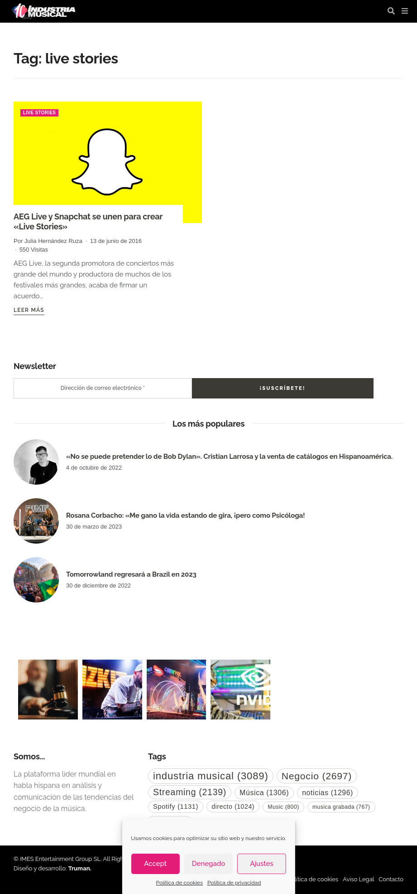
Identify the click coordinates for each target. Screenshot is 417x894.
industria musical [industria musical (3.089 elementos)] (210, 776)
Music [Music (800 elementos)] (283, 807)
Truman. (79, 868)
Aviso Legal (358, 879)
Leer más (29, 310)
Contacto (391, 879)
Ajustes (261, 864)
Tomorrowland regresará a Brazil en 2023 (131, 574)
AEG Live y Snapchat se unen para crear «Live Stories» (88, 221)
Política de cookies (179, 882)
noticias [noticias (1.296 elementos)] (327, 793)
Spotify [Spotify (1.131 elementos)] (175, 806)
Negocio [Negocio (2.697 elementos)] (317, 776)
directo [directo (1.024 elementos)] (232, 806)
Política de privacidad (234, 882)
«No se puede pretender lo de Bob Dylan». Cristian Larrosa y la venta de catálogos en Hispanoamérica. (229, 456)
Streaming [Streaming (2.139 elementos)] (189, 792)
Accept (155, 864)
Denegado (208, 864)
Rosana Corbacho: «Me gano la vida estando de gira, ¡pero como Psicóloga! (185, 515)
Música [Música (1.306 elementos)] (264, 793)
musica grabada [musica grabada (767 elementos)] (341, 807)
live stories (39, 112)
